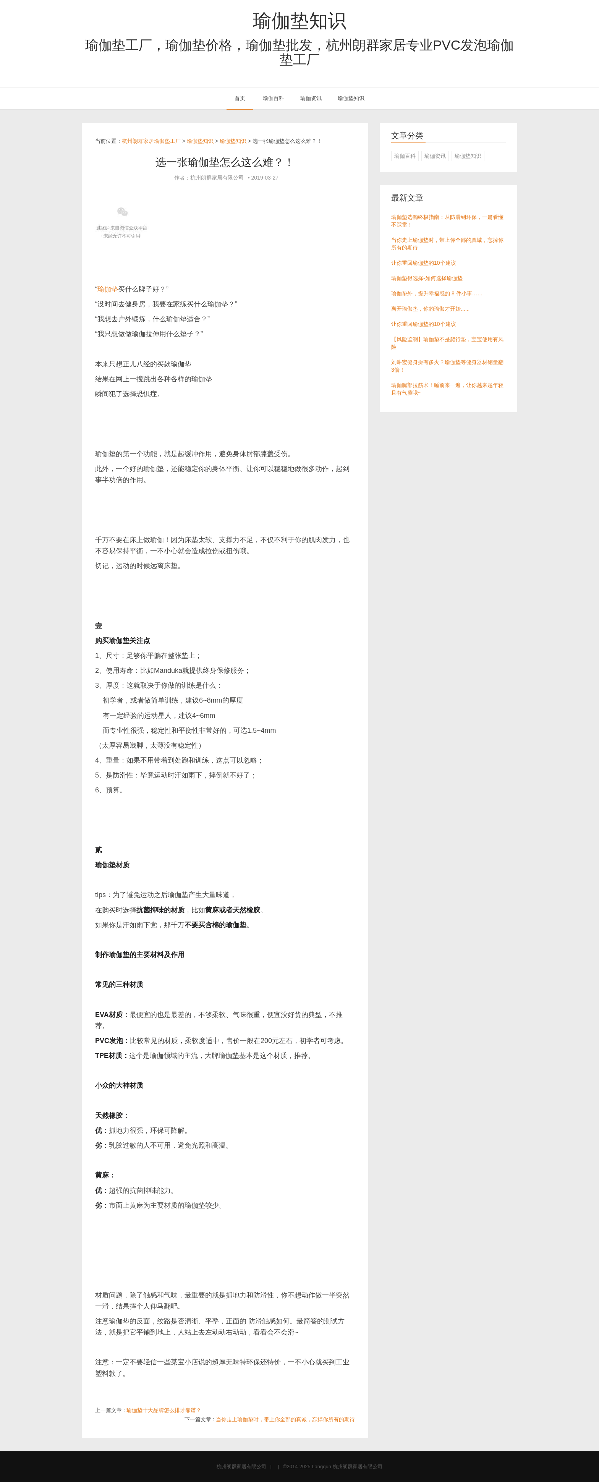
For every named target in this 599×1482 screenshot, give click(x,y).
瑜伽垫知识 (299, 20)
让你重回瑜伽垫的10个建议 (423, 263)
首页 (240, 98)
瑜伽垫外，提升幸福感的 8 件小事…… (437, 293)
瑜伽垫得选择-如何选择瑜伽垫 (427, 278)
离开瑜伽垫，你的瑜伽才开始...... (430, 309)
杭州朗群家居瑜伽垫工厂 (151, 141)
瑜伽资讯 (311, 98)
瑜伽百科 (273, 98)
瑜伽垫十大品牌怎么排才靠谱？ (163, 1410)
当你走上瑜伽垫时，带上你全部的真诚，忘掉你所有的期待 (285, 1419)
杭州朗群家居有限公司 (241, 1466)
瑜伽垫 (107, 289)
